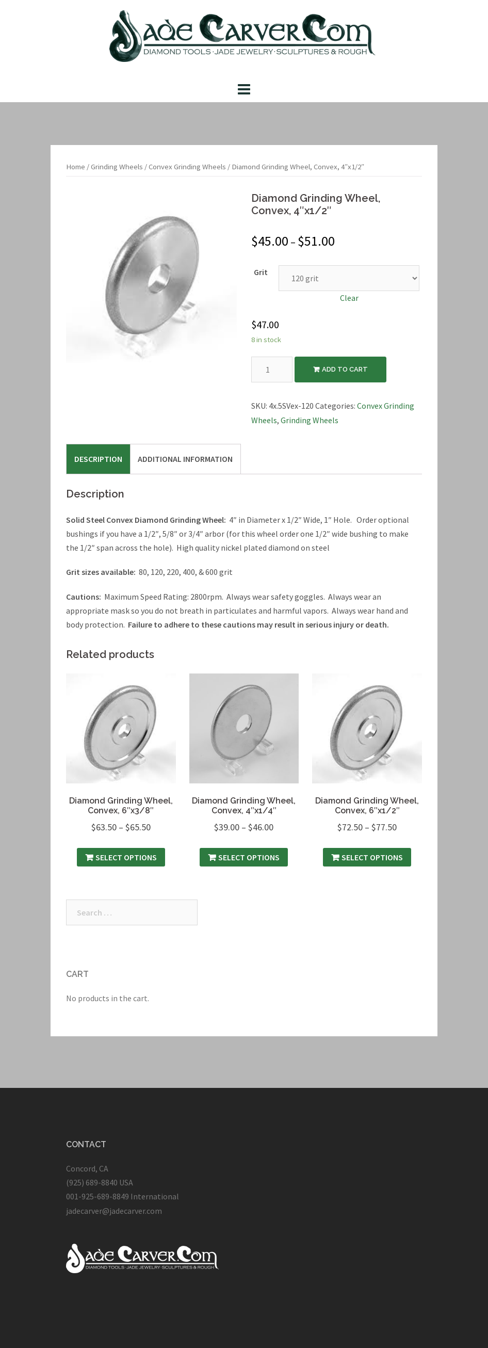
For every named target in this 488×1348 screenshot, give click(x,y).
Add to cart (345, 369)
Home (75, 166)
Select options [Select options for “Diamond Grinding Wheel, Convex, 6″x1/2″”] (372, 857)
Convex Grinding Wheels (187, 166)
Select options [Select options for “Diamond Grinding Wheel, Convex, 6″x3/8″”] (126, 857)
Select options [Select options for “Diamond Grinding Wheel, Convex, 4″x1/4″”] (249, 857)
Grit (261, 272)
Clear (349, 298)
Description (98, 459)
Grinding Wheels (117, 166)
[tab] (98, 459)
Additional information (185, 459)
